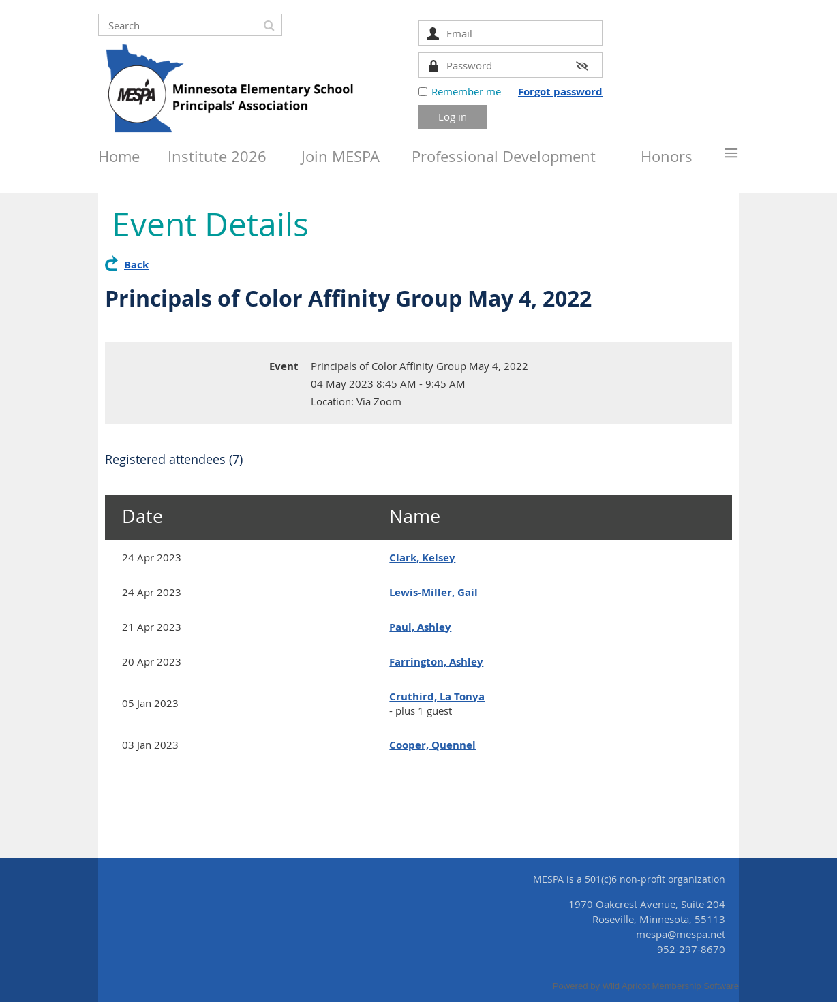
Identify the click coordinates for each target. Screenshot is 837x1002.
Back (136, 264)
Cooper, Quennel (432, 745)
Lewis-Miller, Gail (433, 592)
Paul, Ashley (420, 627)
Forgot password (560, 91)
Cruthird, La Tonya (437, 696)
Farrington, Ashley (436, 662)
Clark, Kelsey (422, 557)
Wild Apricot (626, 986)
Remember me (466, 91)
